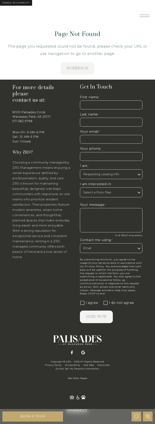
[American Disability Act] (78, 397)
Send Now (96, 317)
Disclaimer (103, 365)
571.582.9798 (23, 121)
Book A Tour (32, 416)
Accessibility (72, 365)
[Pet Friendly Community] (83, 397)
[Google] (83, 352)
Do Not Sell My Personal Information (77, 368)
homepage (77, 68)
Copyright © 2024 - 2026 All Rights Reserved (77, 361)
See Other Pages (77, 378)
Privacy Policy (94, 266)
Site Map (89, 365)
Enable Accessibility (16, 2)
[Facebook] (72, 352)
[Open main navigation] (144, 15)
